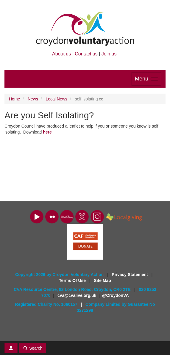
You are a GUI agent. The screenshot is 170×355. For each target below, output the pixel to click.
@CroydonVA (115, 295)
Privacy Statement (130, 274)
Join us (109, 53)
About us (61, 53)
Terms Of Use (73, 280)
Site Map (102, 280)
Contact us (86, 53)
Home (14, 99)
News (33, 99)
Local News (56, 99)
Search (33, 348)
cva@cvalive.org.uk (76, 295)
